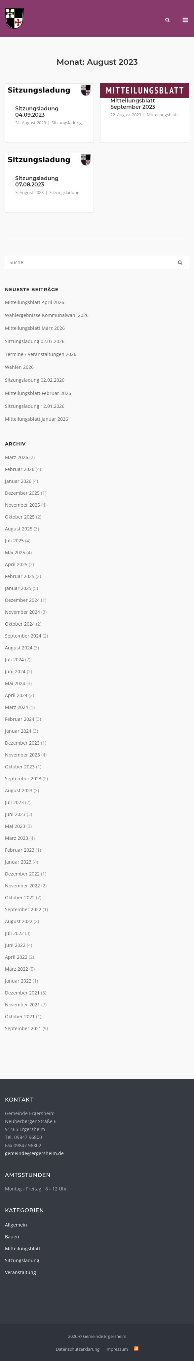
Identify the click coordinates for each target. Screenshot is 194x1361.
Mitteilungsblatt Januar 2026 (36, 419)
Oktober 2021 (20, 1016)
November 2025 (22, 505)
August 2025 (18, 528)
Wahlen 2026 (19, 367)
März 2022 (16, 969)
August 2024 (18, 647)
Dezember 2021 (22, 993)
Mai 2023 (15, 826)
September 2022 (23, 909)
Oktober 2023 (20, 766)
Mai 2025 (15, 552)
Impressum (116, 1349)
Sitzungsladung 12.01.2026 (34, 406)
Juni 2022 (15, 945)
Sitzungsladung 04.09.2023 (36, 111)
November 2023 (22, 755)
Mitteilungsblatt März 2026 (35, 328)
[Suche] (180, 262)
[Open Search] (167, 20)
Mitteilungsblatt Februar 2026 (38, 393)
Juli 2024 (14, 659)
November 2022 (22, 885)
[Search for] (97, 262)
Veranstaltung (20, 1272)
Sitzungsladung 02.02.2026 (34, 380)
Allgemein (16, 1225)
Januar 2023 (18, 862)
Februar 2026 (19, 469)
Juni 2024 (15, 671)
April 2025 (16, 564)
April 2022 (16, 957)
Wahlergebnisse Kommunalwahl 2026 (47, 315)
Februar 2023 (19, 850)
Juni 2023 (15, 814)
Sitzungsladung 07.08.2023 (36, 181)
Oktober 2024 (20, 624)
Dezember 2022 (22, 874)
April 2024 (16, 695)
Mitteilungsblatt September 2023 (132, 103)
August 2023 (18, 790)
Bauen (12, 1236)
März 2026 (16, 457)
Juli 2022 (14, 933)
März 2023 (16, 838)
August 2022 (18, 921)
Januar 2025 (18, 588)
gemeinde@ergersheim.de (34, 1153)
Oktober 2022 (20, 897)
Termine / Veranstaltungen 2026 (40, 354)
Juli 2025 (14, 540)
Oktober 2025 (20, 517)
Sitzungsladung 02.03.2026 (34, 341)
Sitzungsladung (67, 123)
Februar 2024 (19, 719)
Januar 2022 (18, 981)
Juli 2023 (14, 802)
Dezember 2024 (22, 600)
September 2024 (23, 636)
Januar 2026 (18, 481)
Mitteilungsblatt (162, 115)
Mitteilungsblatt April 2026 (34, 302)
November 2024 (22, 612)
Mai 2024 (15, 683)
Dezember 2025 (22, 493)
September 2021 (23, 1028)
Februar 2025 (19, 576)
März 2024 (16, 707)
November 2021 (22, 1004)
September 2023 (23, 778)
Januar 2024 (18, 731)
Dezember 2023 (22, 743)
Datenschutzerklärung (77, 1349)
